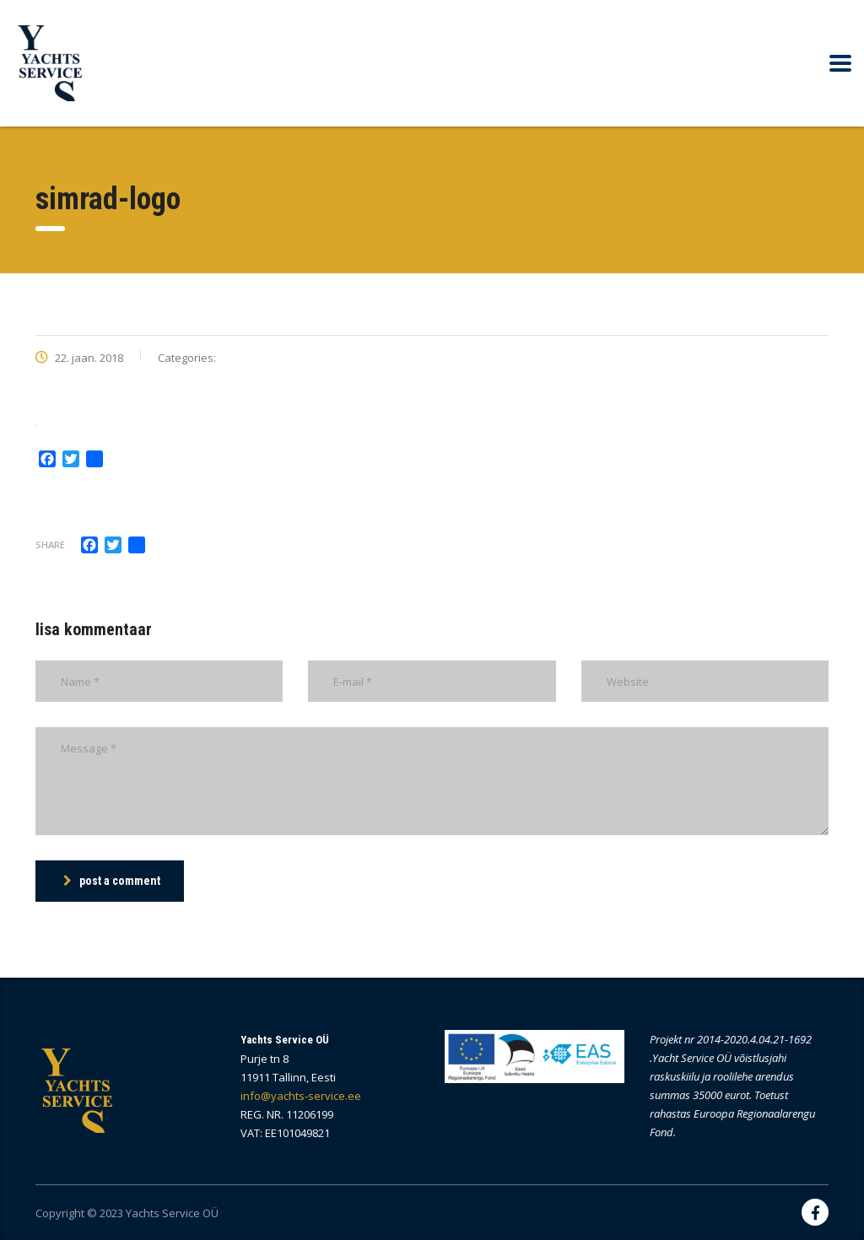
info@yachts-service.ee (300, 1095)
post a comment (111, 880)
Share (50, 544)
